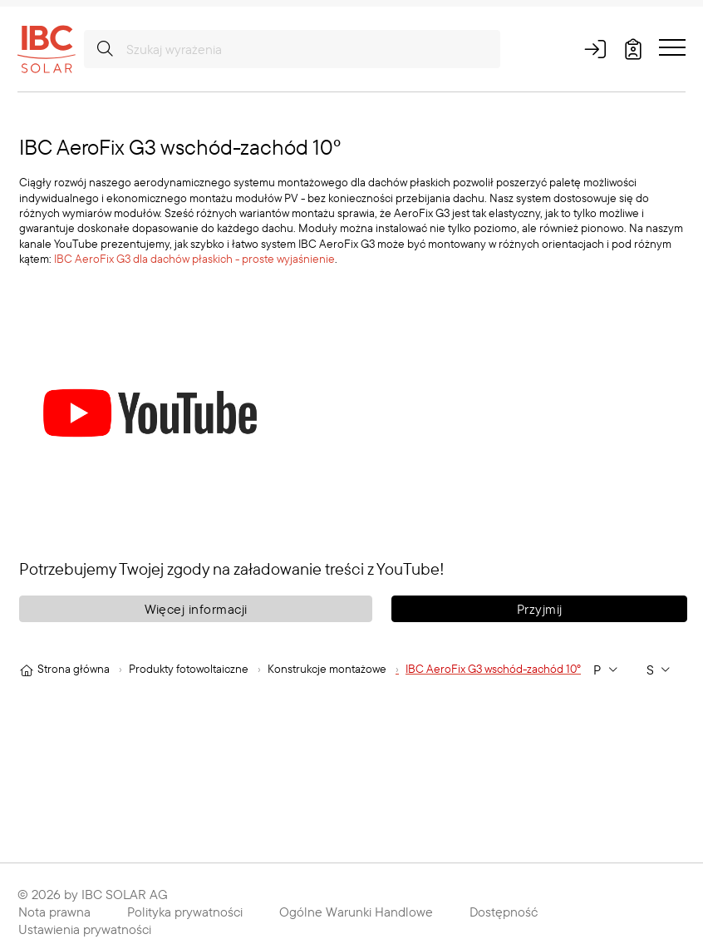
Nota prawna (54, 911)
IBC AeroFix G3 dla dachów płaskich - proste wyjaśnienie (194, 258)
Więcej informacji (196, 609)
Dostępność (503, 911)
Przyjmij (540, 609)
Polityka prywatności (185, 911)
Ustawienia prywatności (84, 929)
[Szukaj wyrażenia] (292, 49)
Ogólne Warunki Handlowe (356, 911)
